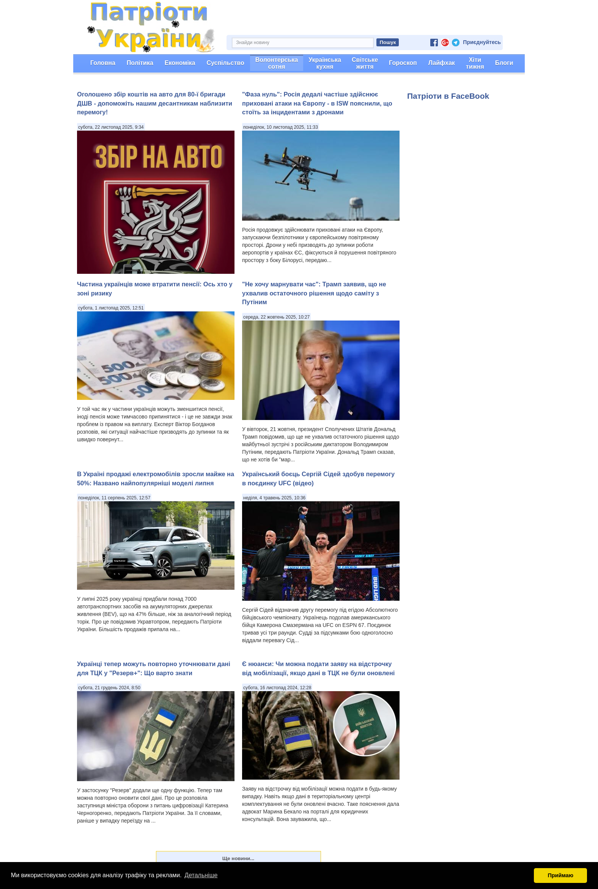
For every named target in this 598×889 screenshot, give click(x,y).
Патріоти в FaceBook (448, 96)
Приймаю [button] (560, 875)
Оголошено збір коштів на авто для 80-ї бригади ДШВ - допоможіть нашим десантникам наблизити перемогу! (154, 103)
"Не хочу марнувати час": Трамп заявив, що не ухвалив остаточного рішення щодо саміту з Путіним (314, 293)
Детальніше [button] (200, 875)
